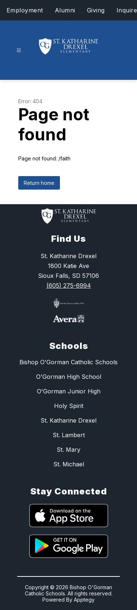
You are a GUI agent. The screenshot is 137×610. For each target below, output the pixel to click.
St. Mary (68, 449)
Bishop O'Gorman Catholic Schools (68, 362)
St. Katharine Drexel (68, 420)
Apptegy (84, 600)
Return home (39, 183)
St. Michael (68, 464)
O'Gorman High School (68, 376)
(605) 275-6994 (68, 285)
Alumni (65, 10)
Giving (96, 10)
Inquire (127, 10)
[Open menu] (19, 50)
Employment (25, 10)
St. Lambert (69, 435)
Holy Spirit (68, 405)
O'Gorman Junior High (68, 391)
